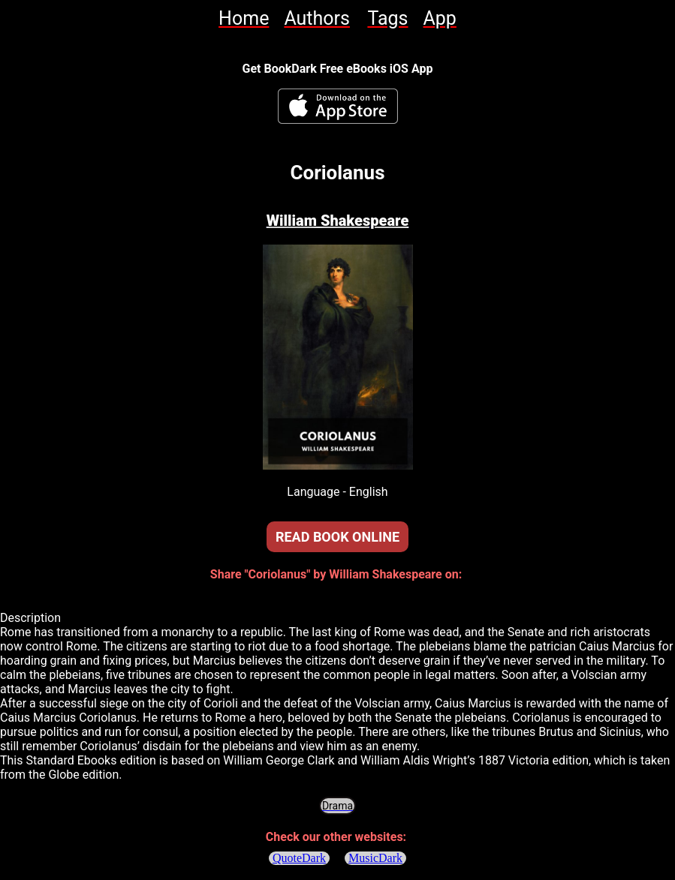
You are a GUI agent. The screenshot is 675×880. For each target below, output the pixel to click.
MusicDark (375, 857)
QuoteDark (299, 857)
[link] (243, 18)
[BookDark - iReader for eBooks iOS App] (338, 106)
